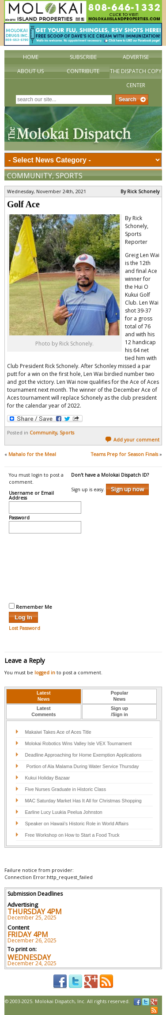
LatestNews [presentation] (43, 696)
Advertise (136, 57)
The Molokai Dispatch (83, 129)
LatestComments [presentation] (43, 711)
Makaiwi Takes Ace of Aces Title (58, 732)
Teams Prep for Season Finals (124, 454)
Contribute (83, 71)
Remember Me (30, 606)
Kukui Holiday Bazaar (47, 777)
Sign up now (127, 489)
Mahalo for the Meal (32, 454)
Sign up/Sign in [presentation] (119, 711)
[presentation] (45, 567)
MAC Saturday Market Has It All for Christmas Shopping (83, 800)
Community (29, 175)
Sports (69, 175)
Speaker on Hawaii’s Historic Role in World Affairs (76, 823)
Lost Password (24, 628)
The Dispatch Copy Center (136, 78)
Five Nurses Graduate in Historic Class (65, 789)
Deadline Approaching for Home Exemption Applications (83, 755)
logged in (44, 672)
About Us (30, 71)
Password (19, 518)
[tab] (43, 696)
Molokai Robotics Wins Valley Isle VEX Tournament (78, 743)
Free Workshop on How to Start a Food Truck (72, 835)
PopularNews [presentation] (119, 696)
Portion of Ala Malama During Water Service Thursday (82, 766)
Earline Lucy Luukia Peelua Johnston (63, 812)
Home (30, 57)
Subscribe (83, 57)
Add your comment (132, 440)
